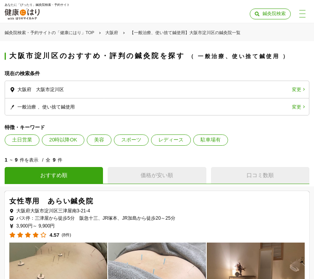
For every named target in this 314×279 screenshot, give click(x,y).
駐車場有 (211, 140)
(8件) (66, 235)
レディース (171, 140)
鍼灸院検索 (274, 13)
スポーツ (131, 140)
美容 (99, 140)
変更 (296, 89)
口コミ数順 (260, 175)
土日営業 (22, 140)
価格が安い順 (157, 175)
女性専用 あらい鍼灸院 (51, 201)
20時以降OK (63, 140)
